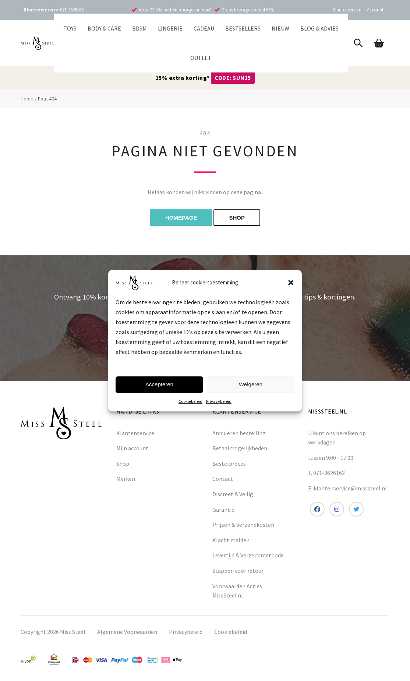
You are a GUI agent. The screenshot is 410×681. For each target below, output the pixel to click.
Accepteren (159, 384)
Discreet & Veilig (232, 494)
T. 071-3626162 (326, 472)
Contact (222, 478)
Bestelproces (229, 463)
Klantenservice (347, 10)
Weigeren (250, 384)
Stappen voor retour (238, 570)
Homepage (181, 217)
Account (375, 10)
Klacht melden (231, 540)
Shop (122, 463)
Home (27, 98)
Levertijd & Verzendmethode (248, 555)
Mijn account (132, 448)
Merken (125, 478)
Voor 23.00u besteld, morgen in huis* (175, 10)
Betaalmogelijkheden (239, 448)
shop (237, 217)
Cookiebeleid (190, 401)
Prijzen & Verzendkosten (243, 524)
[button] (290, 282)
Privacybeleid (218, 401)
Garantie (223, 509)
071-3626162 (72, 10)
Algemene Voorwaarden (127, 631)
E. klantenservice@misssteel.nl (347, 488)
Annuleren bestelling (239, 433)
